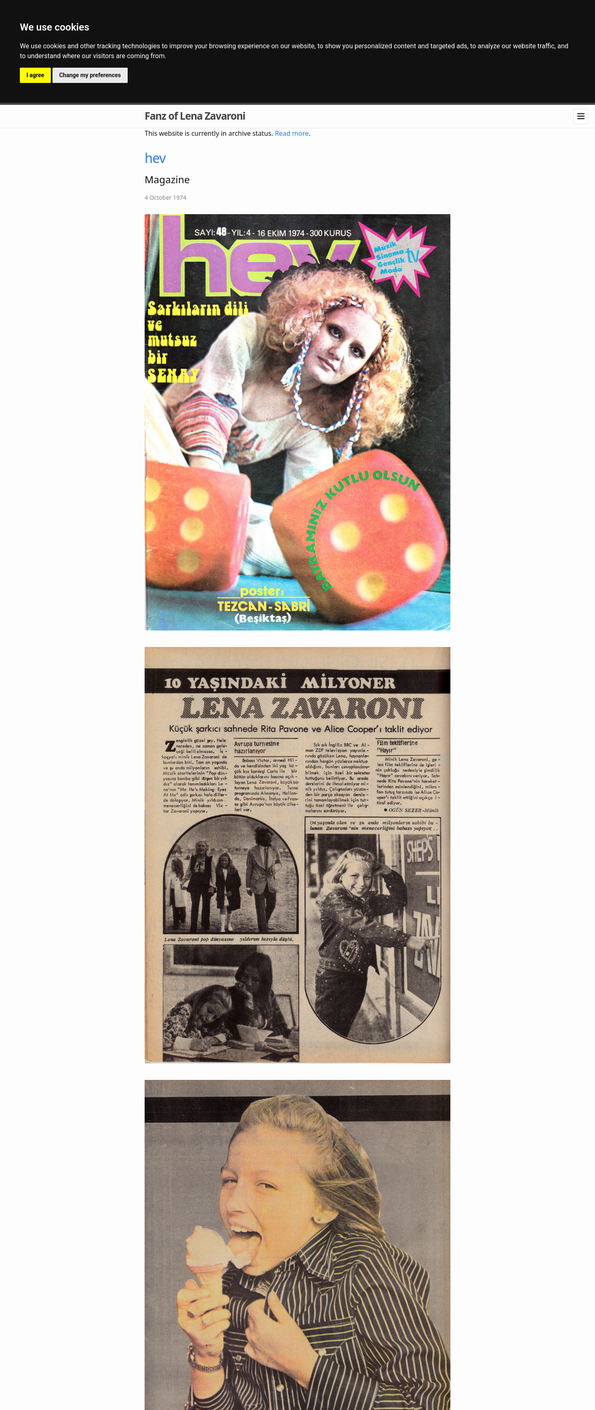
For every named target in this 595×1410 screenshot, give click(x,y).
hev (155, 158)
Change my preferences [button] (90, 75)
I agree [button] (35, 75)
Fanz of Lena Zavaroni (195, 116)
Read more (292, 133)
